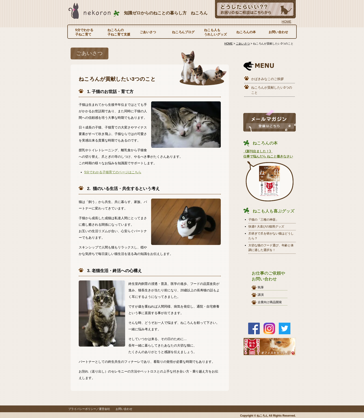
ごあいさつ (148, 32)
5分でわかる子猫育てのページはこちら (112, 172)
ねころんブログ (183, 32)
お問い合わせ (278, 32)
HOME (286, 21)
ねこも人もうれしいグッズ (215, 32)
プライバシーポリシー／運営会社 (89, 409)
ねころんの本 (246, 32)
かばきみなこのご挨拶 (267, 79)
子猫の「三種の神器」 (263, 219)
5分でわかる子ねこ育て (84, 32)
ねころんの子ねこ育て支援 (118, 32)
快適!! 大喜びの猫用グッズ (266, 226)
